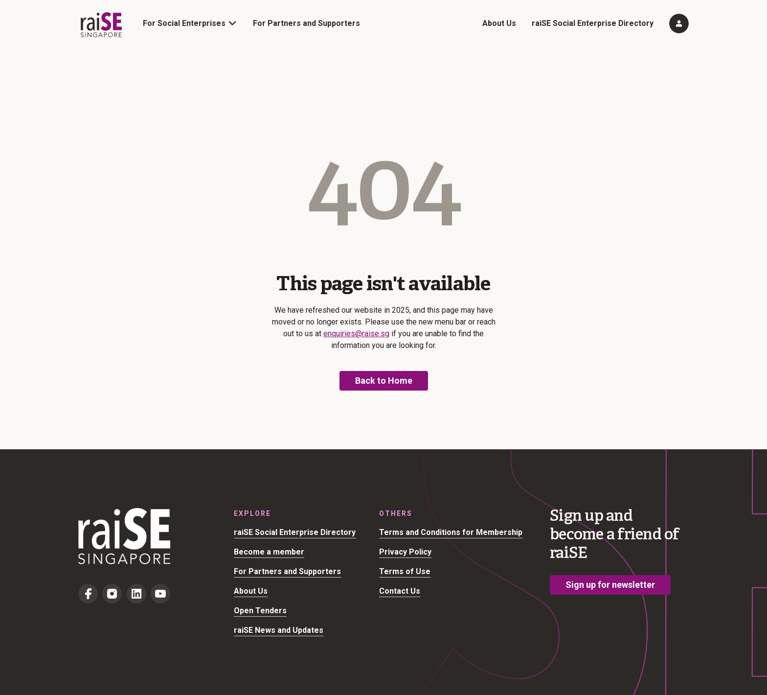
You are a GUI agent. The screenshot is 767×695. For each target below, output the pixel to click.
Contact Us (399, 591)
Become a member (269, 551)
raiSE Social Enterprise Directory (593, 23)
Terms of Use (404, 571)
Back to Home (383, 380)
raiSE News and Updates (278, 630)
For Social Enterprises (184, 23)
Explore (252, 513)
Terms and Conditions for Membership (450, 532)
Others (395, 513)
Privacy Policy (405, 551)
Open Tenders (260, 610)
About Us (499, 23)
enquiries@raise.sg (356, 333)
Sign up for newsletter (610, 584)
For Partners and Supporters (306, 23)
